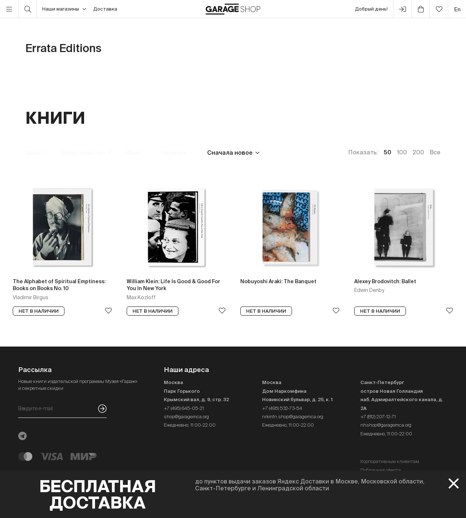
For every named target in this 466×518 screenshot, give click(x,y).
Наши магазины (64, 9)
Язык (133, 152)
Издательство (83, 152)
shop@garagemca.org (186, 416)
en (457, 9)
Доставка (105, 9)
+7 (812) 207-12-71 (378, 416)
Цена (33, 152)
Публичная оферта (380, 470)
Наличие (174, 152)
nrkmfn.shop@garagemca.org (292, 416)
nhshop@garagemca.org (385, 425)
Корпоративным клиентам (389, 461)
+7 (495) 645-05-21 (184, 408)
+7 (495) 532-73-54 (282, 408)
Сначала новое (230, 152)
